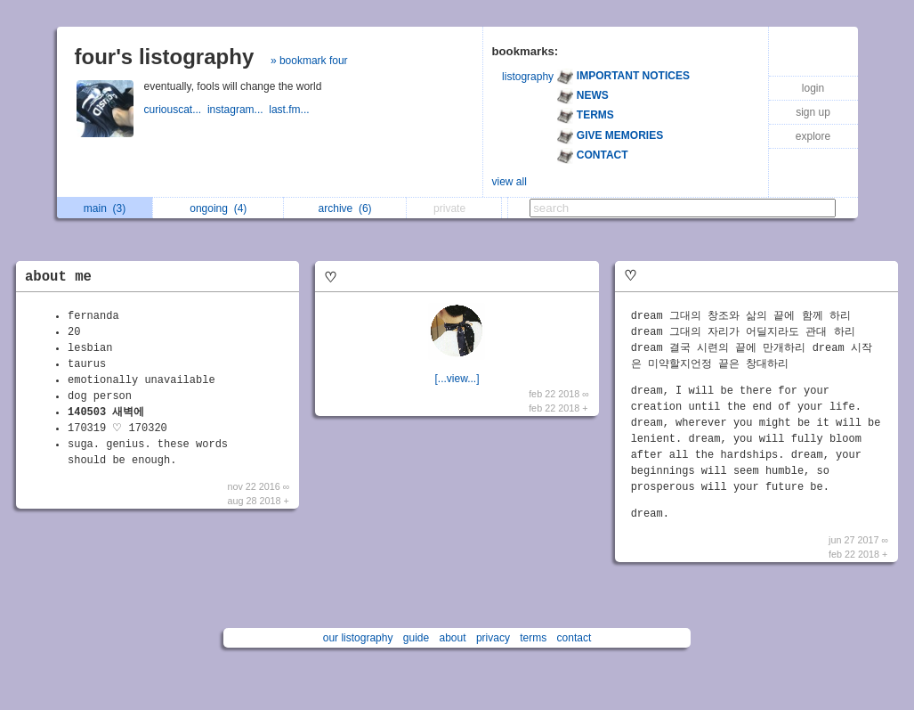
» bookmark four (309, 60)
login (813, 88)
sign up (813, 112)
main (104, 208)
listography (528, 76)
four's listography (165, 57)
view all (509, 181)
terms (533, 638)
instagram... (238, 109)
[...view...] (456, 378)
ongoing (218, 208)
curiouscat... (175, 109)
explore (813, 136)
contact (574, 638)
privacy (493, 638)
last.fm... (290, 109)
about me (58, 277)
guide (416, 638)
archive (345, 208)
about (453, 638)
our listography (358, 638)
